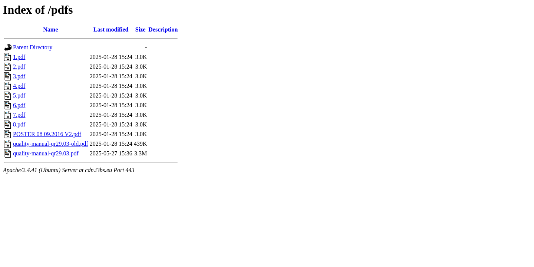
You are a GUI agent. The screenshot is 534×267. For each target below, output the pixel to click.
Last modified (111, 29)
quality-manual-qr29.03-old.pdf (50, 144)
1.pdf (19, 57)
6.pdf (19, 105)
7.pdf (19, 115)
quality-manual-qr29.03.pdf (46, 153)
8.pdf (19, 124)
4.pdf (19, 86)
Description (163, 29)
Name (50, 29)
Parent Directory (32, 47)
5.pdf (19, 95)
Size (140, 29)
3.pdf (19, 76)
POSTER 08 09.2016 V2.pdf (47, 134)
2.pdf (19, 66)
